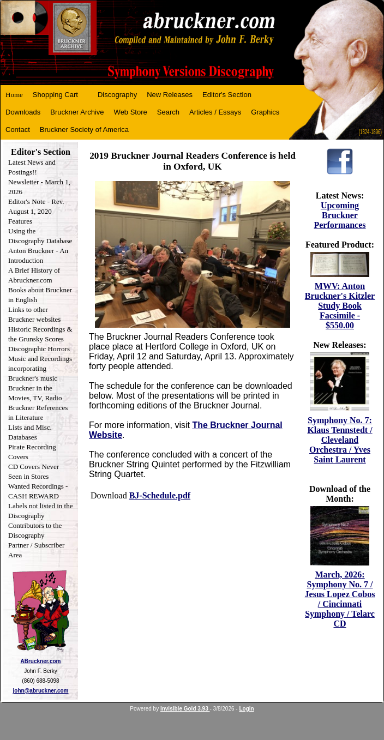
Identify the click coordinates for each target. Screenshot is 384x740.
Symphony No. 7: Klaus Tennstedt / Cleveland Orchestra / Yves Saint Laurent (339, 440)
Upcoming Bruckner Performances (339, 215)
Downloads (22, 112)
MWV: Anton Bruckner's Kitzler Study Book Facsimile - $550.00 (340, 305)
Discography (117, 95)
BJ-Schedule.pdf (159, 495)
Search (168, 112)
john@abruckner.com (41, 691)
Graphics (265, 112)
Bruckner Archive (77, 112)
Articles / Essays (215, 112)
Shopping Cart (55, 95)
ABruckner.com (41, 661)
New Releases (170, 95)
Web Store (130, 112)
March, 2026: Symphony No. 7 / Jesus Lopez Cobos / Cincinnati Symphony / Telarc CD (340, 599)
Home (14, 95)
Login (246, 709)
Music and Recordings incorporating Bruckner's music (40, 368)
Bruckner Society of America (84, 129)
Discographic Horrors (39, 349)
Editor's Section (226, 95)
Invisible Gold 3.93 (185, 709)
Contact (17, 129)
